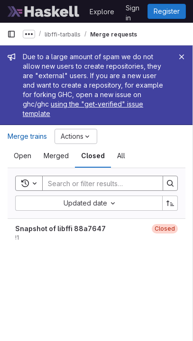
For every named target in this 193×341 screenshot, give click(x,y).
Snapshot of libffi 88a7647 (60, 228)
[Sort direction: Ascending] (170, 203)
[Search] (105, 183)
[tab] (22, 156)
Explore (102, 12)
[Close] (181, 57)
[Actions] (76, 136)
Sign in (132, 9)
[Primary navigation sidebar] (11, 34)
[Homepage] (43, 11)
